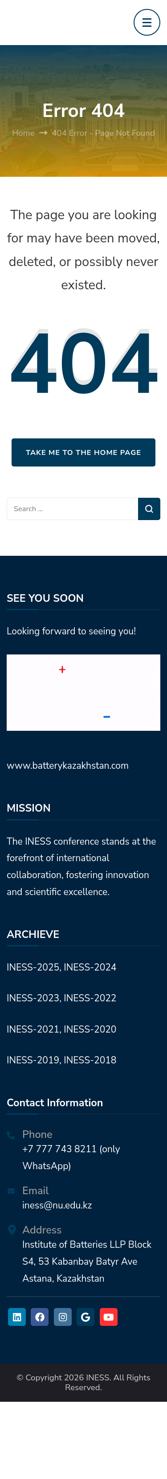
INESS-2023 (33, 998)
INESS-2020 (90, 1029)
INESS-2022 (90, 998)
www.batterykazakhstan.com (68, 765)
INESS (97, 1378)
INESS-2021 (33, 1029)
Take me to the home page (83, 452)
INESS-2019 (33, 1060)
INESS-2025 (33, 967)
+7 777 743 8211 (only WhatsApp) (71, 1157)
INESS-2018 (90, 1060)
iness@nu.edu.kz (57, 1205)
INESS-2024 (90, 967)
